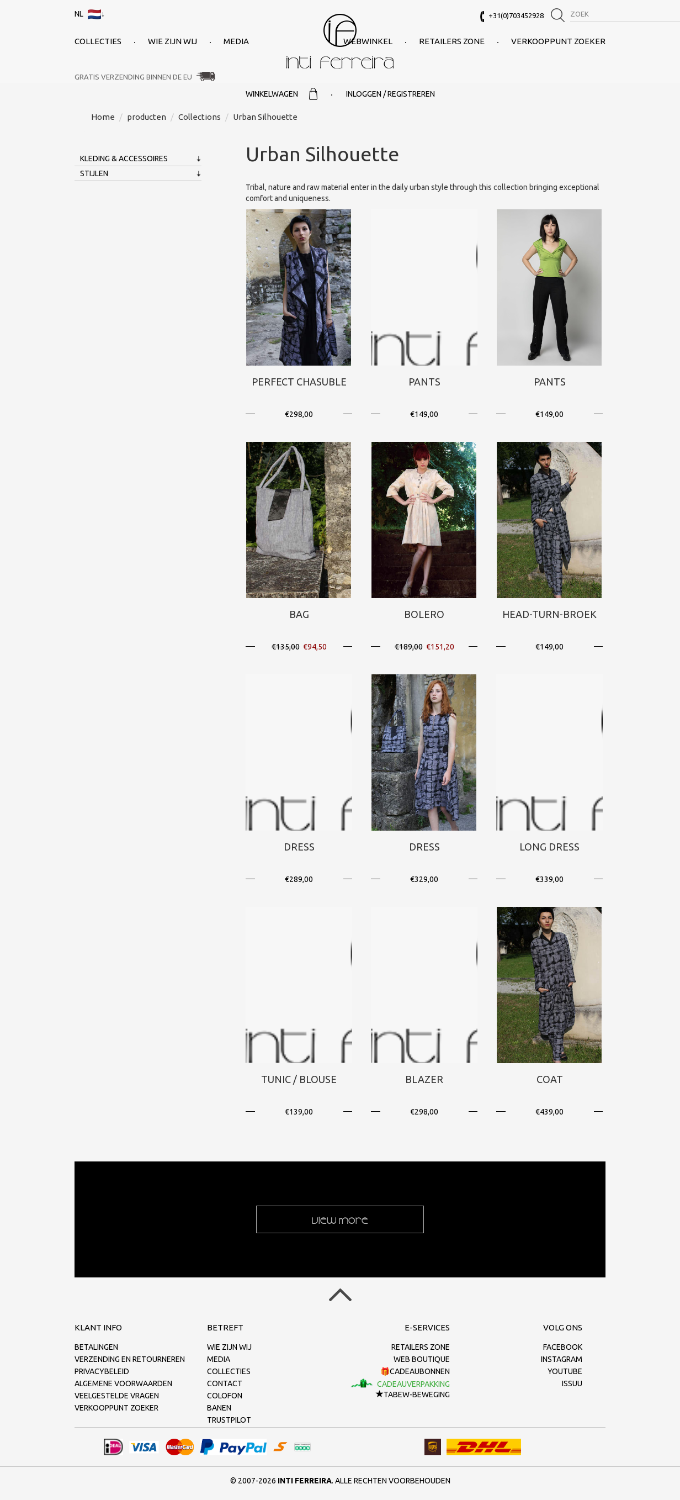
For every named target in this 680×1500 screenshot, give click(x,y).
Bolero (424, 614)
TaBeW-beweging (413, 1394)
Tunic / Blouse (299, 1079)
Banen (219, 1407)
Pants (424, 381)
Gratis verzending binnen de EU (133, 77)
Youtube (565, 1371)
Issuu (572, 1383)
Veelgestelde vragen (117, 1395)
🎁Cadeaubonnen (415, 1371)
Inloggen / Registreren (390, 93)
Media (236, 41)
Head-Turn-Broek (549, 614)
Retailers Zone (452, 41)
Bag (299, 614)
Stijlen (94, 173)
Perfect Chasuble (299, 381)
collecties (98, 41)
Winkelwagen (281, 94)
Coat (549, 1079)
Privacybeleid (102, 1371)
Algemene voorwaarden (123, 1383)
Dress (299, 846)
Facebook (562, 1347)
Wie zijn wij (172, 41)
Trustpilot (229, 1420)
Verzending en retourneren (130, 1359)
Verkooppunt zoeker (558, 41)
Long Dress (549, 846)
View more (340, 1219)
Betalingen (96, 1347)
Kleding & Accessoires (124, 158)
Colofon (224, 1395)
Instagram (561, 1359)
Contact (224, 1383)
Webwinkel (367, 41)
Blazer (424, 1079)
